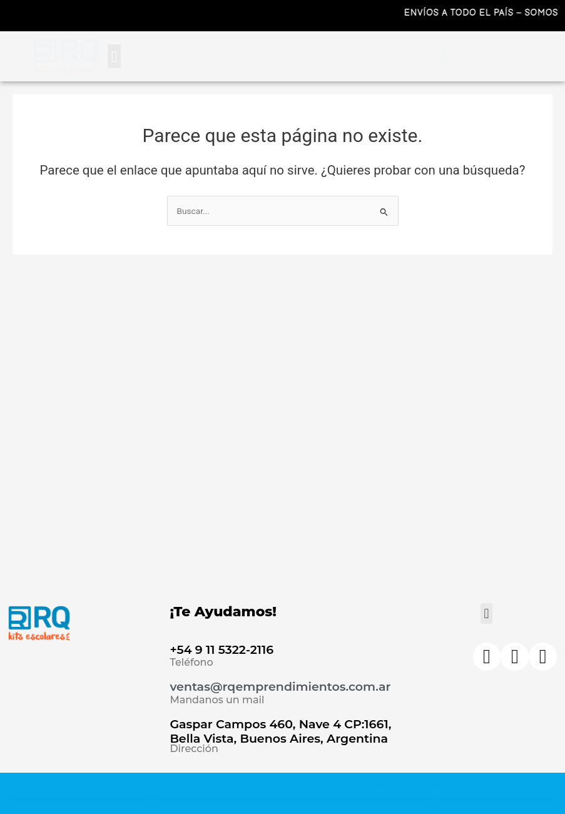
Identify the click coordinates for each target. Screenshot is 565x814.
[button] (114, 56)
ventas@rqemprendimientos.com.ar (280, 686)
